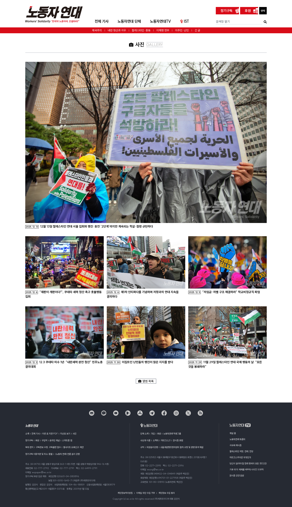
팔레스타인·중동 (141, 30)
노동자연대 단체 (129, 21)
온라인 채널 (55, 440)
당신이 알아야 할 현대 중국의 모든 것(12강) (248, 463)
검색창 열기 (223, 21)
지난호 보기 (65, 433)
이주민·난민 (182, 30)
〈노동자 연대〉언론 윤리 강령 (67, 454)
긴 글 (197, 30)
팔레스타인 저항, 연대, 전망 (241, 451)
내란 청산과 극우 (117, 30)
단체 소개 (144, 433)
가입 (153, 433)
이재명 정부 (162, 30)
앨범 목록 (146, 381)
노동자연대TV (160, 21)
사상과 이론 (145, 440)
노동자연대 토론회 (237, 439)
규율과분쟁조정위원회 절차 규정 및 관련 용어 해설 (181, 447)
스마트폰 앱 (67, 440)
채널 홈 (233, 433)
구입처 (44, 440)
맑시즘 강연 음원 (237, 475)
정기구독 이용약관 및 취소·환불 (38, 454)
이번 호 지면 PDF (50, 433)
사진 (74, 433)
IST (184, 21)
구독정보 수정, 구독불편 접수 (48, 447)
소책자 (155, 440)
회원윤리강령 (152, 447)
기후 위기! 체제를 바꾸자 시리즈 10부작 (247, 469)
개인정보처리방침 (125, 493)
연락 (263, 10)
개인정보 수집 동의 (166, 493)
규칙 (142, 447)
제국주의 (97, 30)
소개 (27, 433)
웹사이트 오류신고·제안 (73, 447)
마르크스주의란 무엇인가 (240, 457)
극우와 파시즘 (235, 445)
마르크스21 (166, 440)
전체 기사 (101, 21)
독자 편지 (29, 447)
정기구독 (227, 11)
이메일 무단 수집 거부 (145, 493)
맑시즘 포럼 (178, 440)
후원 (248, 11)
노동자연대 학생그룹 (172, 433)
